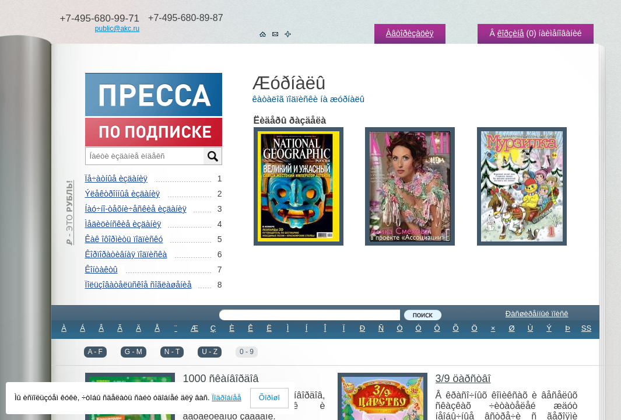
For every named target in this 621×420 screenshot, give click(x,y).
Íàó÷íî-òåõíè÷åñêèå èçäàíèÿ (136, 209)
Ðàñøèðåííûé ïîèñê (537, 313)
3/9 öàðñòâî (463, 378)
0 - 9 (247, 352)
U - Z (209, 352)
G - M (133, 352)
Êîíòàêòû (101, 269)
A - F (95, 352)
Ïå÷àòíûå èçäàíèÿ (116, 178)
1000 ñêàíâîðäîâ (221, 378)
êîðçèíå (510, 33)
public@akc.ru (117, 28)
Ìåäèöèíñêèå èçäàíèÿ (123, 224)
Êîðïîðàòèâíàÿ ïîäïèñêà (126, 254)
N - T (172, 352)
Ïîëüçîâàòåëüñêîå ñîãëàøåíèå (138, 284)
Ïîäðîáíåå (226, 397)
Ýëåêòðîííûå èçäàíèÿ (122, 193)
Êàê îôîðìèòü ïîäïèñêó (124, 239)
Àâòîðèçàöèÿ (410, 33)
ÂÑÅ (325, 344)
